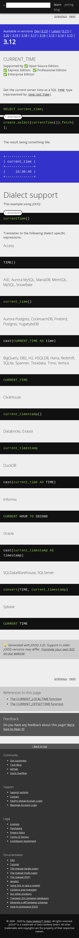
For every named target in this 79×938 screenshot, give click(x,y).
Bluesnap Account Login (23, 804)
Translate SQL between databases (29, 897)
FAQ (12, 859)
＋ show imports (13, 116)
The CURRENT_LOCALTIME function (36, 698)
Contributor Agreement (23, 840)
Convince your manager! (23, 889)
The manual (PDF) (20, 876)
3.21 (65, 31)
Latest (56, 31)
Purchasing (16, 827)
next (72, 16)
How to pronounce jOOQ (24, 906)
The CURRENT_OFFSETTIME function (36, 703)
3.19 (15, 35)
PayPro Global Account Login (26, 800)
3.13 (70, 35)
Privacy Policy (17, 832)
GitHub (14, 768)
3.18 (24, 35)
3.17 (33, 35)
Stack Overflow (18, 772)
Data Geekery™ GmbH (38, 920)
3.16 (42, 35)
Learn (57, 5)
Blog (57, 10)
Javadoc (14, 880)
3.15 (51, 35)
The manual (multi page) (23, 872)
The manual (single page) (24, 868)
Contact (14, 796)
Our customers (18, 760)
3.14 (61, 35)
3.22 (44, 31)
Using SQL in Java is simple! (25, 885)
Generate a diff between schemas (29, 901)
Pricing (69, 5)
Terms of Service (19, 836)
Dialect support (30, 194)
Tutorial (14, 863)
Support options (19, 791)
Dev (37, 31)
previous (60, 16)
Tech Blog (16, 764)
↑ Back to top (39, 745)
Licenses (14, 823)
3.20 (6, 35)
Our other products (21, 893)
